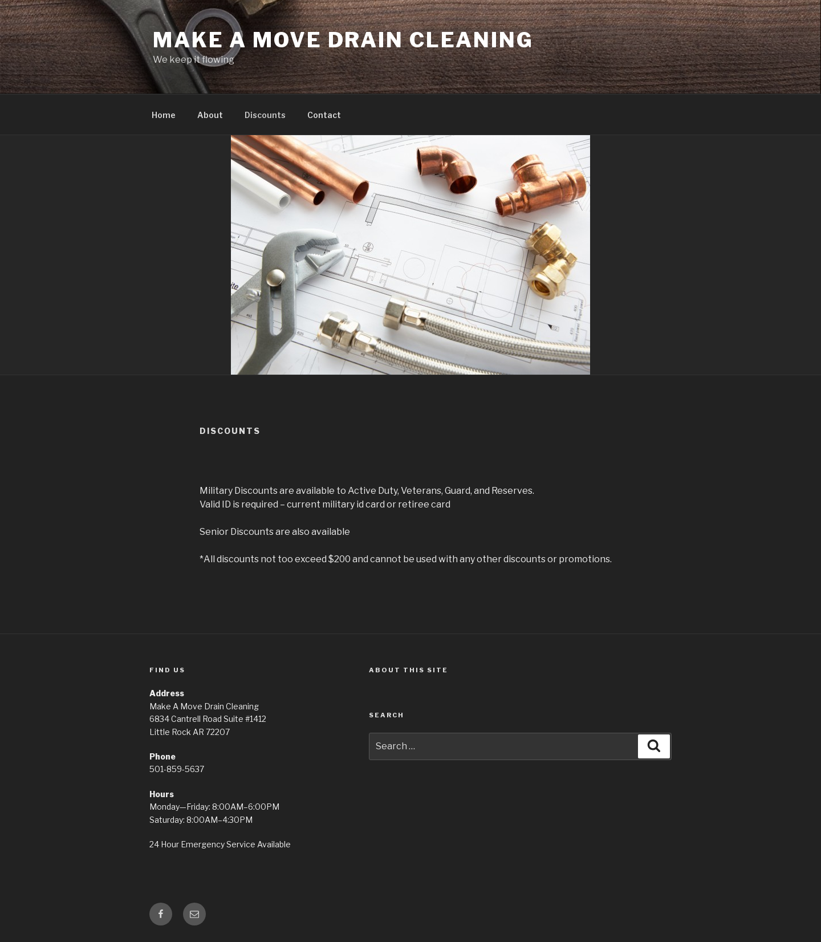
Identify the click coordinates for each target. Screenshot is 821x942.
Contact (324, 115)
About (210, 115)
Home (164, 115)
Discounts (265, 115)
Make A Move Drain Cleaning (343, 39)
